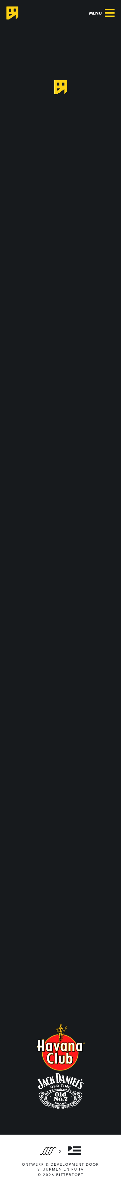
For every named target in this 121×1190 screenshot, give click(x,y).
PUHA (77, 1169)
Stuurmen (49, 1169)
